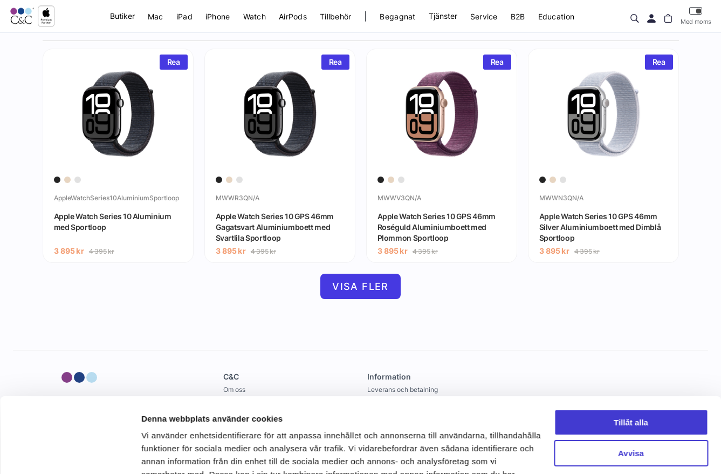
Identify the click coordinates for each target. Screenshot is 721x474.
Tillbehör (336, 16)
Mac (155, 16)
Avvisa (631, 388)
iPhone (217, 16)
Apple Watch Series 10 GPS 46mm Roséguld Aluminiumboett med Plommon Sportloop (436, 227)
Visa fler (360, 286)
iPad (184, 16)
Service (484, 16)
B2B (518, 16)
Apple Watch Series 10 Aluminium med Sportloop (112, 222)
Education (556, 16)
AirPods (293, 16)
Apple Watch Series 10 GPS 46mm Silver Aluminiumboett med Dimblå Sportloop (600, 227)
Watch (254, 16)
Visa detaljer (165, 452)
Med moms (696, 15)
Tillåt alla (631, 358)
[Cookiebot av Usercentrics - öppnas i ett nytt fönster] (70, 453)
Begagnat (397, 16)
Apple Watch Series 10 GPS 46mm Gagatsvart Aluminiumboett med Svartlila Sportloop (275, 227)
